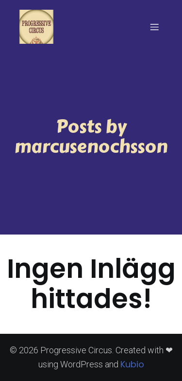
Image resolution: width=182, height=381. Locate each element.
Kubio (132, 364)
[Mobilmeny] (154, 26)
